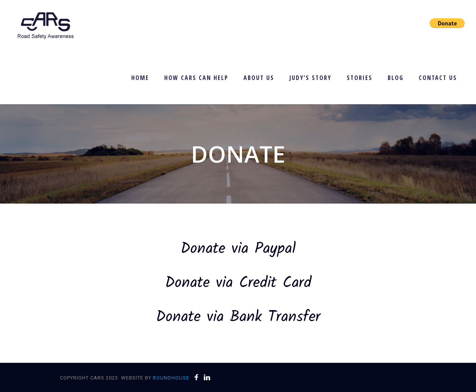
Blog (396, 78)
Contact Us (438, 78)
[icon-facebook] (198, 377)
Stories (359, 78)
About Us (258, 78)
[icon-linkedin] (207, 377)
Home (140, 78)
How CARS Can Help (196, 78)
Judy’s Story (310, 78)
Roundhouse (171, 378)
